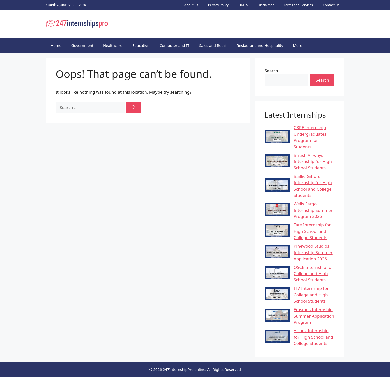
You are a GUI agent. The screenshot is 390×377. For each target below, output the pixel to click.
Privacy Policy (218, 5)
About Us (191, 5)
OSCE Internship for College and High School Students (313, 273)
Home (56, 45)
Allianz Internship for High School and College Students (313, 337)
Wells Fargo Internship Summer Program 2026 (313, 210)
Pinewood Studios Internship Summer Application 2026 (313, 252)
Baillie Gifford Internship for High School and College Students (313, 185)
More (303, 45)
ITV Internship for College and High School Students (311, 294)
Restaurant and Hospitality (260, 45)
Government (82, 45)
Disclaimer (266, 5)
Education (141, 45)
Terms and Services (298, 5)
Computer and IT (174, 45)
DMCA (243, 5)
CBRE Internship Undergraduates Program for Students (310, 137)
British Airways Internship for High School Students (313, 161)
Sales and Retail (213, 45)
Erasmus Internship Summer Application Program (314, 316)
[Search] (133, 107)
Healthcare (112, 45)
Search (271, 71)
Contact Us (331, 5)
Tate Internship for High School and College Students (312, 231)
